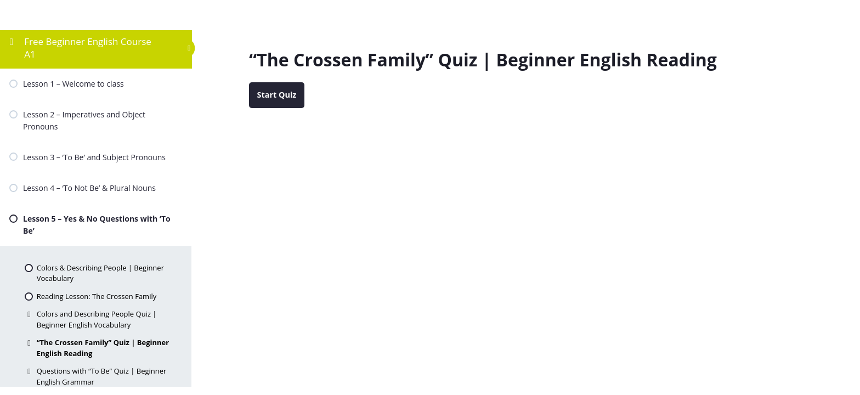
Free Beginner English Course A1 (87, 47)
